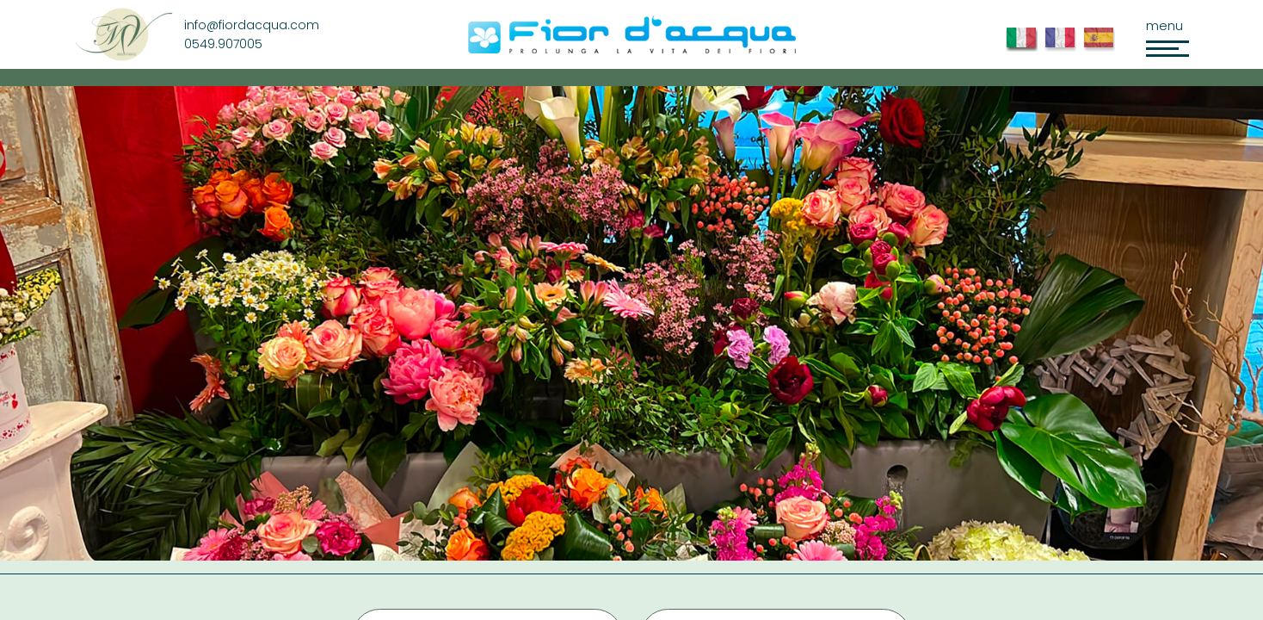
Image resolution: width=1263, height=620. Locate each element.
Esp (1102, 47)
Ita (1025, 47)
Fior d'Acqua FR (1063, 47)
